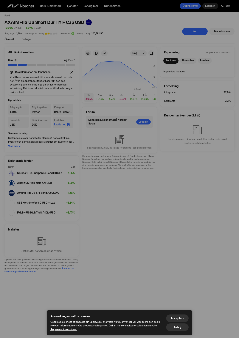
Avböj (177, 327)
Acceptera (177, 318)
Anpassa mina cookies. (63, 329)
